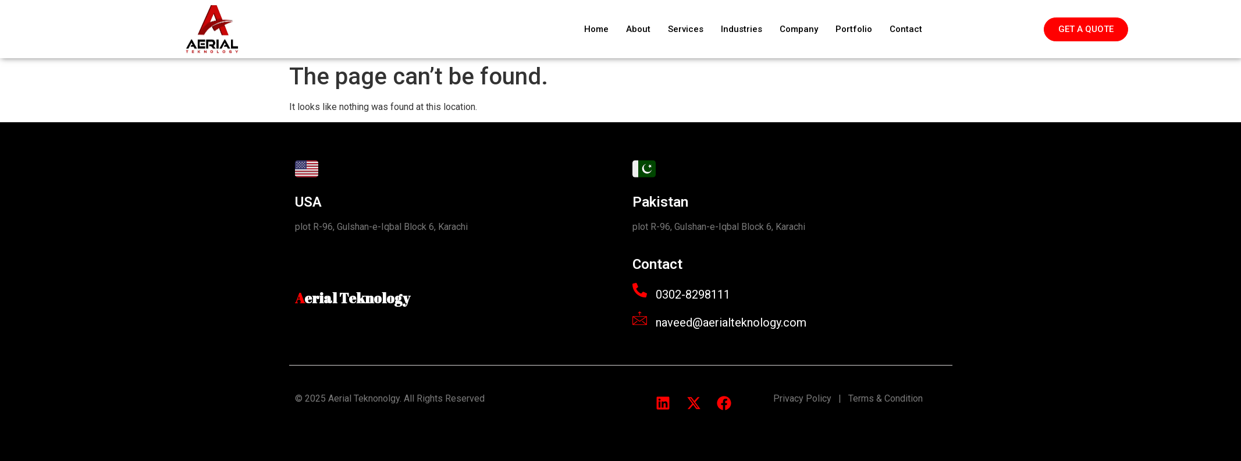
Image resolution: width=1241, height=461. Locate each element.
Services (685, 29)
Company (799, 29)
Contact (906, 29)
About (638, 29)
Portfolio (853, 29)
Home (596, 29)
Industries (741, 29)
